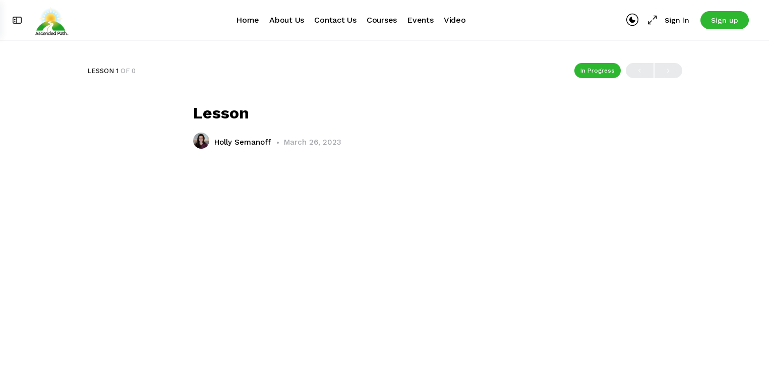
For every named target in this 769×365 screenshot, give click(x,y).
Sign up (724, 20)
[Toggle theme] (632, 20)
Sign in (677, 20)
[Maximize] (650, 20)
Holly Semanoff (243, 142)
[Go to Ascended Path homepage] (51, 19)
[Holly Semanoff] (201, 142)
